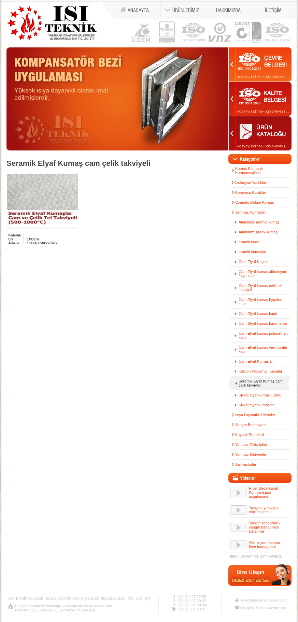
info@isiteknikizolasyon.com (263, 608)
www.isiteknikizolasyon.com (263, 600)
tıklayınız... (275, 556)
